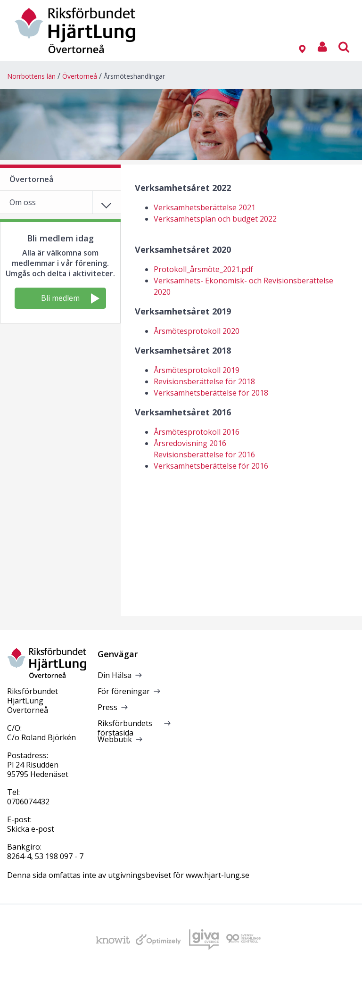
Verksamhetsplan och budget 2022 (215, 219)
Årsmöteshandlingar (134, 76)
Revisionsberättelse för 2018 (204, 381)
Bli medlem (70, 298)
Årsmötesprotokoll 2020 (196, 331)
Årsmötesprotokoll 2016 (196, 432)
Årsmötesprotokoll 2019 (196, 370)
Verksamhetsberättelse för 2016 (211, 466)
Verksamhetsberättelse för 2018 (211, 393)
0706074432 (28, 801)
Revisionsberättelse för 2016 (204, 454)
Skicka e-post (30, 829)
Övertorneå (79, 76)
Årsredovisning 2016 (190, 443)
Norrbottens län (31, 76)
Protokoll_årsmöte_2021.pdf (203, 269)
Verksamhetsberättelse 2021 (204, 207)
